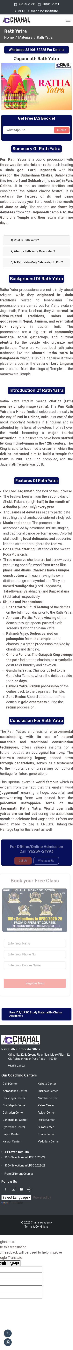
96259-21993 (27, 4)
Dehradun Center (13, 1112)
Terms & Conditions (36, 1226)
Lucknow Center (48, 1090)
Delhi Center (10, 1083)
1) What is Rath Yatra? (25, 240)
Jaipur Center (11, 1134)
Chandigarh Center (14, 1105)
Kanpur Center (11, 1141)
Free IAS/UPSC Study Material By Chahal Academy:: (35, 1014)
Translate (12, 1203)
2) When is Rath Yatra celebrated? (33, 251)
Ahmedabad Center (15, 1090)
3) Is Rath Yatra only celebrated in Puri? (37, 262)
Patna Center (46, 1105)
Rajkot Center (46, 1119)
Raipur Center (46, 1112)
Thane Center (46, 1134)
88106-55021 (51, 4)
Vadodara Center (48, 1141)
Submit (61, 130)
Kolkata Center (47, 1083)
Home (9, 37)
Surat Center (46, 1127)
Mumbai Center (47, 1098)
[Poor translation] (14, 1263)
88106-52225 (35, 50)
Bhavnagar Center (14, 1098)
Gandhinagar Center (15, 1119)
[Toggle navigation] (68, 20)
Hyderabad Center (14, 1127)
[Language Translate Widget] (16, 1197)
